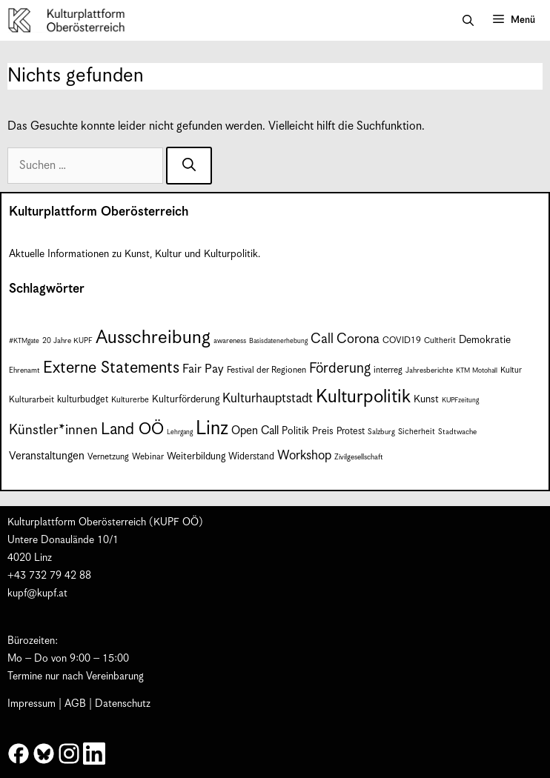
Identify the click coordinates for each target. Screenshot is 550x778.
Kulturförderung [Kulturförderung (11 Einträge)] (185, 399)
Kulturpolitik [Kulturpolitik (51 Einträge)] (363, 397)
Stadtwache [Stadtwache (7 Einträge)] (457, 432)
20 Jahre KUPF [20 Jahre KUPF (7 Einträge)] (67, 340)
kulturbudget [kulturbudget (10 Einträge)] (82, 399)
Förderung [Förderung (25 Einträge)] (340, 368)
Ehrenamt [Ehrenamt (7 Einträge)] (24, 370)
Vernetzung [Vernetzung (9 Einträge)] (108, 457)
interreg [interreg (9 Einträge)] (388, 370)
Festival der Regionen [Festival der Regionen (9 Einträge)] (266, 370)
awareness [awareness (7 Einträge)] (229, 340)
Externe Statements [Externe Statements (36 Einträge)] (111, 368)
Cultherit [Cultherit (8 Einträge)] (440, 340)
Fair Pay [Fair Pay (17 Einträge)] (203, 369)
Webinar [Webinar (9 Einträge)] (148, 457)
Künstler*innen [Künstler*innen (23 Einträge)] (53, 430)
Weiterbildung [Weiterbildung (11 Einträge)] (196, 456)
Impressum (31, 704)
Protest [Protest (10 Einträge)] (351, 431)
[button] (468, 20)
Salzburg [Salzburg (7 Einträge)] (381, 432)
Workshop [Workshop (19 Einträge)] (304, 455)
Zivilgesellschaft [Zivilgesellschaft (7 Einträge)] (358, 457)
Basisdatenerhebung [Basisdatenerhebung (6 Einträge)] (278, 341)
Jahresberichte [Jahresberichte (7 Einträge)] (429, 370)
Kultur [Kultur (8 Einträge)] (511, 370)
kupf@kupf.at (37, 593)
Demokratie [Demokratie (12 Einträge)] (485, 340)
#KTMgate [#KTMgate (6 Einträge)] (24, 341)
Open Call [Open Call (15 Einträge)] (255, 431)
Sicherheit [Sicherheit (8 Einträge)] (416, 431)
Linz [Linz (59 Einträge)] (212, 428)
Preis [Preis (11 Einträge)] (323, 431)
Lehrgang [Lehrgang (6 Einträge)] (180, 432)
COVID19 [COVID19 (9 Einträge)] (401, 340)
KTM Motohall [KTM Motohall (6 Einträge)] (476, 371)
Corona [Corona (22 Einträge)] (358, 339)
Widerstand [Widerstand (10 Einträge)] (251, 456)
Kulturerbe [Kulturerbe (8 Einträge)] (130, 400)
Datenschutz (122, 704)
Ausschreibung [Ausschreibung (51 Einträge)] (153, 338)
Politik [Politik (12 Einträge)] (295, 431)
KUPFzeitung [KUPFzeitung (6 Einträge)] (460, 400)
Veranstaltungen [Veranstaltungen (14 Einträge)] (47, 456)
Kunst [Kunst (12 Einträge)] (426, 399)
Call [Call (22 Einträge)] (322, 339)
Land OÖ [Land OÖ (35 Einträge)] (132, 429)
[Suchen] (189, 165)
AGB (75, 704)
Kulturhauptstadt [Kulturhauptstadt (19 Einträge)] (267, 398)
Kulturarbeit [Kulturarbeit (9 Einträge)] (31, 400)
